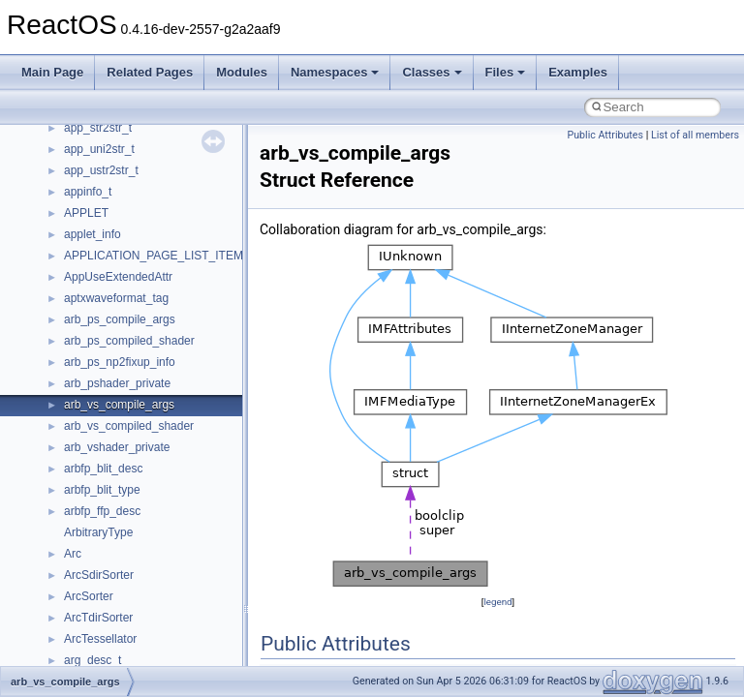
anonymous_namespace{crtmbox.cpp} (163, 488)
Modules (241, 72)
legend (497, 601)
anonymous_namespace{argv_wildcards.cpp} (180, 445)
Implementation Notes (89, 147)
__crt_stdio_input (108, 339)
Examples (577, 72)
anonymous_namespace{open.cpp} (155, 637)
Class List (73, 317)
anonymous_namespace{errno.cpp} (155, 509)
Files (505, 72)
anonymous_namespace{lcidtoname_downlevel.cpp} (199, 594)
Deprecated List (73, 232)
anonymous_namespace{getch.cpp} (156, 552)
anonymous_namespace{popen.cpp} (158, 658)
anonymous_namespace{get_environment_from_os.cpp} (210, 530)
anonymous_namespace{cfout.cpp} (154, 466)
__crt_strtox (94, 381)
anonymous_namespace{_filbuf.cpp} (157, 424)
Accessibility (95, 402)
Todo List (56, 211)
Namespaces (335, 72)
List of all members (695, 135)
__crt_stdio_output (112, 360)
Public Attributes (605, 135)
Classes (431, 72)
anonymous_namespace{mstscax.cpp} (163, 615)
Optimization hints (79, 126)
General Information (84, 190)
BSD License (66, 168)
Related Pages (150, 72)
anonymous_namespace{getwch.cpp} (160, 573)
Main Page (52, 72)
